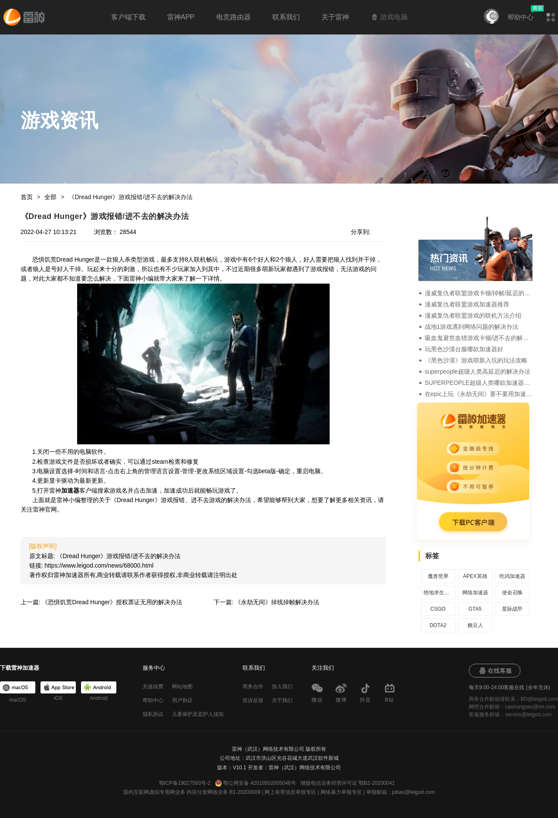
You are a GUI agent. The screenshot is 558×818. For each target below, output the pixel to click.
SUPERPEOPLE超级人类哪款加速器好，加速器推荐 (479, 382)
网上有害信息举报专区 (290, 792)
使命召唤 (512, 593)
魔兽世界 (438, 576)
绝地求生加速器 (438, 593)
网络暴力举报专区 (341, 792)
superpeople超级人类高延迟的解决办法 (477, 371)
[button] (550, 17)
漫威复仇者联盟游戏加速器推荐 (467, 304)
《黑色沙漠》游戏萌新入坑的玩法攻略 (476, 360)
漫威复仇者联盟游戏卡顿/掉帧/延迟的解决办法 (479, 293)
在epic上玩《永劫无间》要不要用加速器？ (479, 393)
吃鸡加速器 (512, 576)
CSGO (438, 609)
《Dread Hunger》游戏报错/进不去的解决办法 (131, 197)
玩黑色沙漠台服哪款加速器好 (464, 349)
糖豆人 (475, 625)
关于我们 (282, 700)
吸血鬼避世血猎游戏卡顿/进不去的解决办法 (479, 337)
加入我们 (282, 687)
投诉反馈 (253, 700)
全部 (50, 197)
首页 (27, 197)
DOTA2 (438, 625)
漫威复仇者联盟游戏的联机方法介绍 (473, 315)
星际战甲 (512, 609)
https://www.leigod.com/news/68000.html (98, 565)
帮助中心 (520, 17)
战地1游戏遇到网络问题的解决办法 (472, 326)
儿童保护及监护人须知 (198, 714)
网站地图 (182, 687)
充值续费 (153, 687)
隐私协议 (153, 714)
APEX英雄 (475, 576)
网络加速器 (475, 593)
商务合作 (253, 687)
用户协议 (182, 700)
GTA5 (474, 609)
